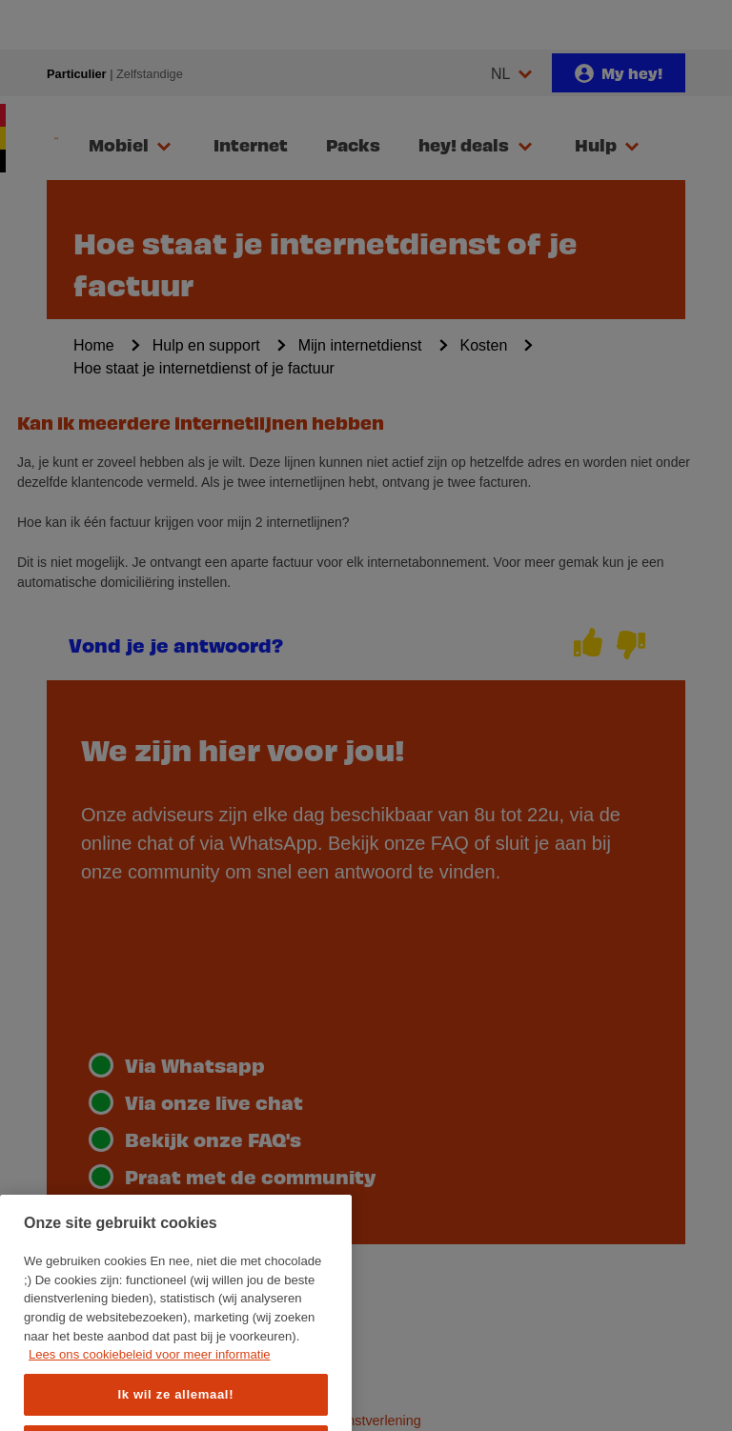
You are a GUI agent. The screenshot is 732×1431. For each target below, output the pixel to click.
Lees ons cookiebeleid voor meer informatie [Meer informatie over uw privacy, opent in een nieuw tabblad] (150, 1394)
